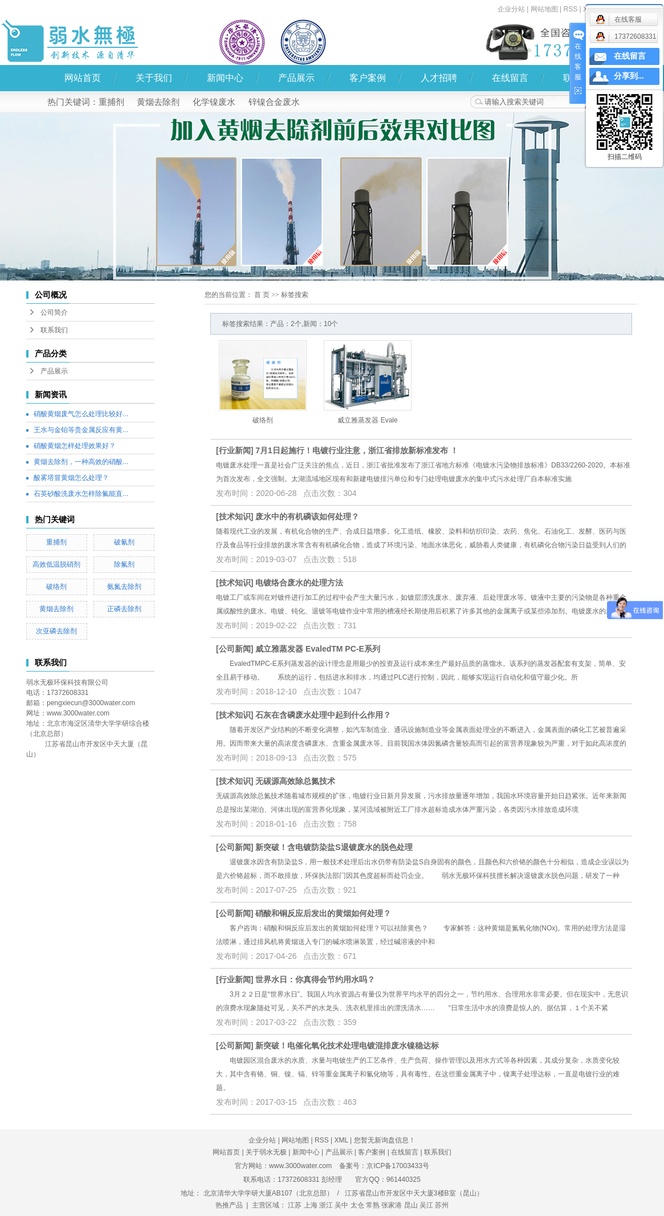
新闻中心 (225, 78)
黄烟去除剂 (158, 102)
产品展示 (296, 78)
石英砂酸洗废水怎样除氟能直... (81, 494)
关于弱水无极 (266, 1152)
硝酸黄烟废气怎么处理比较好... (81, 414)
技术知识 (235, 516)
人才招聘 (439, 78)
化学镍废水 (214, 102)
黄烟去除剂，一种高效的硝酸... (81, 462)
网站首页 (82, 78)
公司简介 (54, 312)
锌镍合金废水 (274, 102)
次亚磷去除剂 (56, 631)
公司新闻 (235, 648)
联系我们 (54, 330)
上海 (310, 1205)
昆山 (411, 1205)
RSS (322, 1140)
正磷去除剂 (124, 609)
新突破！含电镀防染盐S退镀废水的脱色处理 (333, 847)
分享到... (629, 76)
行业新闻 (235, 450)
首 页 (262, 295)
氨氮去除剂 (124, 587)
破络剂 (56, 587)
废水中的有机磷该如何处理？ (307, 516)
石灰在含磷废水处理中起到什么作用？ (323, 714)
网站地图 (544, 9)
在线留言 (510, 78)
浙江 (326, 1205)
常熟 (373, 1205)
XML (341, 1140)
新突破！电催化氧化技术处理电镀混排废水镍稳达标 (347, 1045)
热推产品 (229, 1205)
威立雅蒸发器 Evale (367, 420)
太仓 (357, 1205)
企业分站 (511, 9)
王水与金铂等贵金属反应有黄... (81, 430)
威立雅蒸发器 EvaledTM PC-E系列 (317, 648)
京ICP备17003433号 (397, 1166)
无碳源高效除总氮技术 (295, 781)
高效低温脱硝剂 (56, 564)
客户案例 (367, 78)
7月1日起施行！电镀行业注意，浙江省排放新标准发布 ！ (356, 450)
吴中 (341, 1205)
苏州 (442, 1205)
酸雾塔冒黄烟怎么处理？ (71, 478)
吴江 (426, 1205)
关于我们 (154, 78)
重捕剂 (111, 102)
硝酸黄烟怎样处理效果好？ (75, 446)
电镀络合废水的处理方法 (299, 582)
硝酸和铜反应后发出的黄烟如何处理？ (323, 913)
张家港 (391, 1205)
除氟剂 (124, 564)
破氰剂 (124, 542)
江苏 (295, 1205)
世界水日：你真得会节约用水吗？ (315, 979)
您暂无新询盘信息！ (384, 1140)
